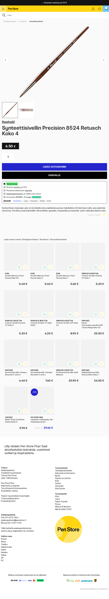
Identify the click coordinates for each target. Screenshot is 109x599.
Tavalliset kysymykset (11, 473)
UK (2, 557)
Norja (3, 541)
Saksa (3, 555)
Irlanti (3, 549)
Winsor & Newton (63, 506)
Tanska (4, 544)
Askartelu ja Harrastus (65, 473)
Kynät (57, 475)
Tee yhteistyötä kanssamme (14, 488)
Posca (58, 504)
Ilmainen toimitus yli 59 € (54, 2)
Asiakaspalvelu (7, 470)
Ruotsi (4, 539)
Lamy (57, 499)
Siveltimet (23, 21)
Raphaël (8, 122)
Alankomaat (6, 547)
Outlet (58, 483)
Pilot (57, 496)
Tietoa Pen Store (9, 475)
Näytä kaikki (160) (63, 509)
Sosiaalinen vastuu (9, 491)
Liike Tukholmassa (9, 478)
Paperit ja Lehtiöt (63, 478)
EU (2, 560)
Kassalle (54, 175)
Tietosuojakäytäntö (10, 498)
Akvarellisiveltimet (36, 21)
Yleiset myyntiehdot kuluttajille (15, 496)
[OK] (54, 15)
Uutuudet (59, 486)
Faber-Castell (61, 501)
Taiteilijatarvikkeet (10, 21)
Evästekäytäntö (8, 501)
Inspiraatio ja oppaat (10, 485)
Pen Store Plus (7, 483)
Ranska (4, 552)
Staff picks (60, 488)
